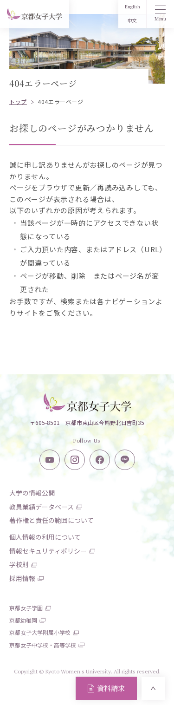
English (132, 7)
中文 (132, 21)
